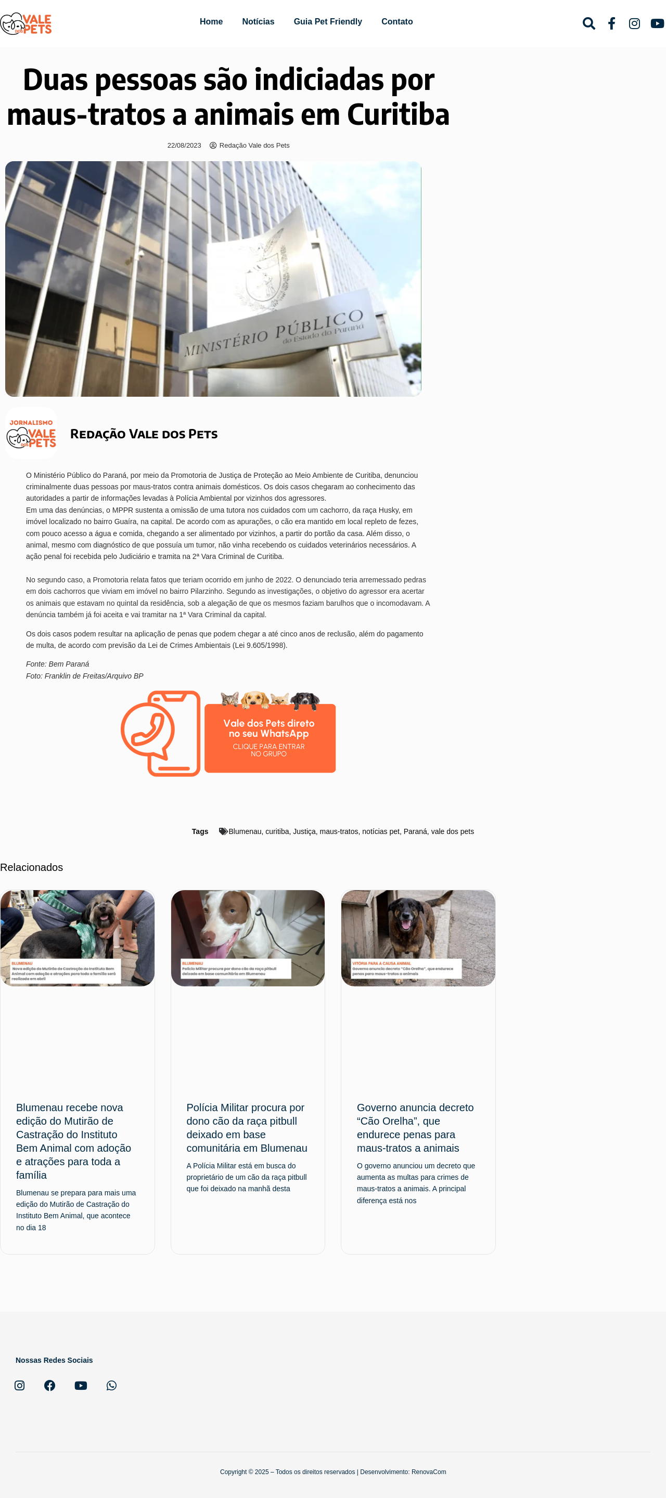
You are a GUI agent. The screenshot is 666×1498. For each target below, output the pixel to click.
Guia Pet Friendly (328, 21)
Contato (397, 21)
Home (211, 21)
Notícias (258, 21)
